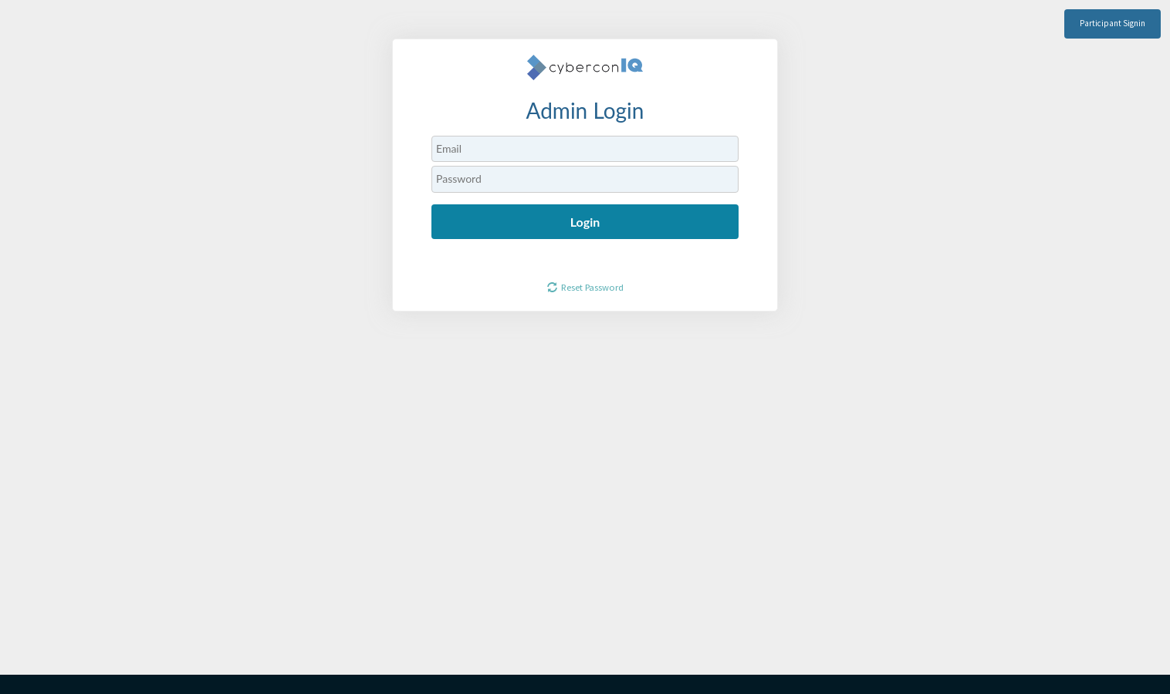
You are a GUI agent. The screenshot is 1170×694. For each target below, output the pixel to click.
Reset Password (592, 287)
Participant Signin (1112, 23)
